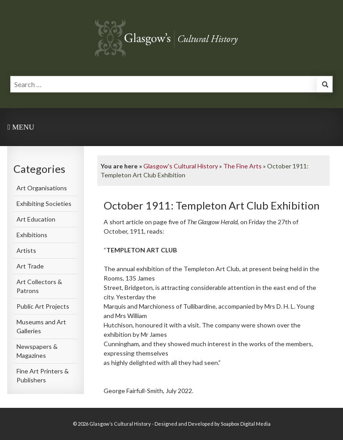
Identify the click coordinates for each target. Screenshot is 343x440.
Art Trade (30, 266)
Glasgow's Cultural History (180, 166)
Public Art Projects (43, 306)
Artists (26, 250)
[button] (324, 85)
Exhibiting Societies (44, 203)
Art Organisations (42, 188)
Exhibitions (32, 235)
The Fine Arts (242, 166)
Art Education (36, 219)
